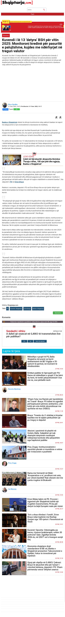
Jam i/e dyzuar (40, 341)
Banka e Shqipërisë (9, 122)
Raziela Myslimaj (14, 389)
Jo (30, 341)
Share (5, 109)
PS (11, 182)
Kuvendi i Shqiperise (16, 308)
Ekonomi (6, 35)
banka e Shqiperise (38, 308)
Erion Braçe (19, 182)
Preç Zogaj (12, 463)
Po (24, 341)
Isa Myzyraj (12, 489)
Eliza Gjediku (13, 104)
